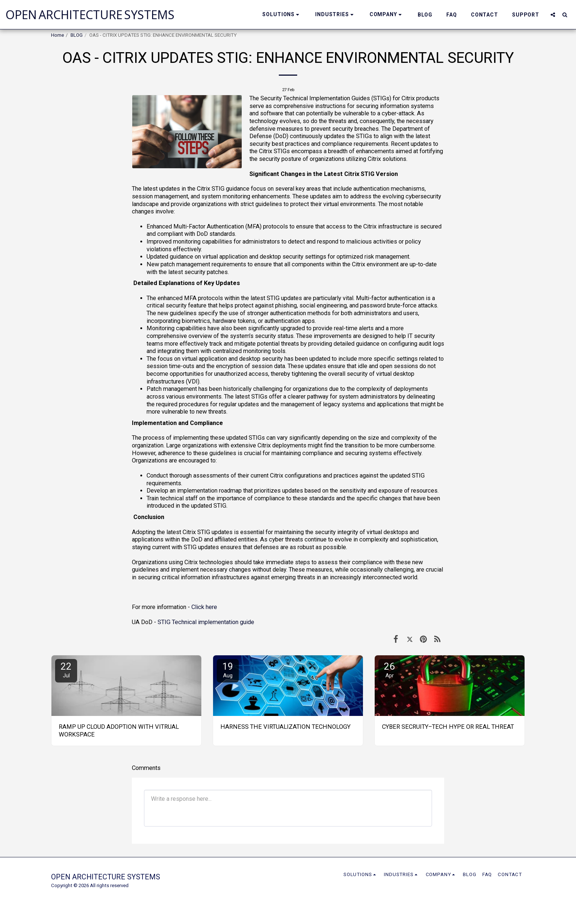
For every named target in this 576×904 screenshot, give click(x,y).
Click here (203, 607)
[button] (281, 14)
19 (228, 670)
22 (66, 670)
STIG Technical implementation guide (206, 622)
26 (389, 670)
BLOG (77, 35)
